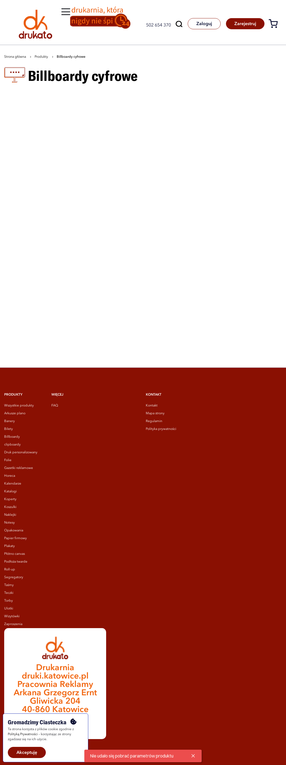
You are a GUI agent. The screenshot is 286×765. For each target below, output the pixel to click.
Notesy (9, 522)
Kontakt (152, 405)
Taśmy (9, 585)
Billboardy (12, 437)
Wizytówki (12, 616)
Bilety (8, 429)
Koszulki (10, 507)
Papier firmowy (15, 538)
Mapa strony (155, 413)
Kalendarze (12, 483)
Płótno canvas (14, 554)
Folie (7, 460)
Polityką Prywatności (23, 734)
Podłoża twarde (15, 561)
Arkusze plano (14, 413)
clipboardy (12, 444)
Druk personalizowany (20, 452)
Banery (9, 421)
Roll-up (9, 569)
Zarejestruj (245, 24)
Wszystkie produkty (19, 405)
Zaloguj (203, 24)
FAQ (54, 405)
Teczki (8, 593)
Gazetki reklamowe (18, 468)
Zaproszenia (13, 624)
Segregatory (13, 577)
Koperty (10, 499)
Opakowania (13, 530)
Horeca (9, 476)
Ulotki (8, 608)
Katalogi (10, 491)
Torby (8, 600)
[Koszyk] (275, 24)
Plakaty (9, 546)
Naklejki (10, 515)
